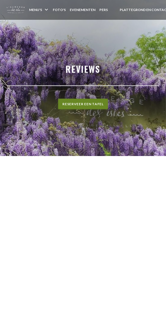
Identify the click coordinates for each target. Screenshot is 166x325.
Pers (103, 10)
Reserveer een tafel (83, 104)
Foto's (59, 10)
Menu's (39, 10)
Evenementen (82, 10)
